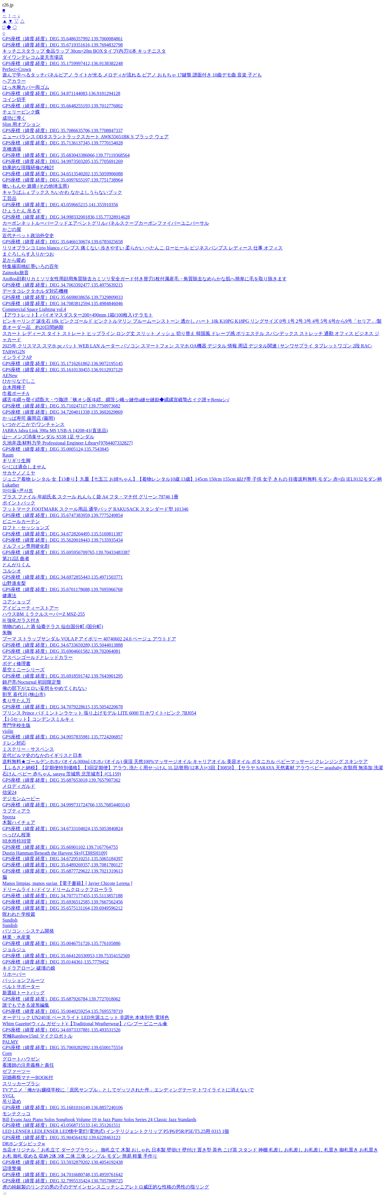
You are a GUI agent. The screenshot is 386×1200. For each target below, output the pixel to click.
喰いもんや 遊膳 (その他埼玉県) (35, 186)
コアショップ (16, 601)
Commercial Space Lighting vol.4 (34, 309)
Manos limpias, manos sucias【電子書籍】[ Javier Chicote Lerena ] (67, 883)
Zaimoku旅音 (15, 272)
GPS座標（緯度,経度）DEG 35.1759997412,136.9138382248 (62, 63)
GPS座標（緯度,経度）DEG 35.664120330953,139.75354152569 (66, 955)
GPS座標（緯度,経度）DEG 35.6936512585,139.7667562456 (62, 901)
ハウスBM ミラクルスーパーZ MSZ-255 (43, 614)
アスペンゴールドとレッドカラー (37, 657)
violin (7, 731)
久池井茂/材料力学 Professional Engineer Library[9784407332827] (67, 442)
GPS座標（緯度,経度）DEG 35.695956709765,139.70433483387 (66, 552)
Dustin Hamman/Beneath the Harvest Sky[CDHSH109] (54, 853)
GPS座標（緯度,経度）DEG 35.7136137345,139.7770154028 (62, 142)
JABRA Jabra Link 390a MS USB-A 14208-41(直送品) (55, 430)
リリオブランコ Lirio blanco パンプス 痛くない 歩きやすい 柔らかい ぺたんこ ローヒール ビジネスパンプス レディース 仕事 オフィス (142, 247)
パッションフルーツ (23, 980)
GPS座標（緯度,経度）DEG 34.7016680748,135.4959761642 (62, 1174)
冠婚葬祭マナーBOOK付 (27, 1077)
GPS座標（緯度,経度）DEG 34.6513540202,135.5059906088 (62, 173)
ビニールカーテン (21, 521)
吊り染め (11, 1101)
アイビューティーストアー (30, 607)
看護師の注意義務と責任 (28, 1065)
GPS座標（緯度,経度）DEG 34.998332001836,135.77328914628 (66, 216)
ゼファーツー (16, 1071)
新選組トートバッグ (23, 992)
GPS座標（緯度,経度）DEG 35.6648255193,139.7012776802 (62, 105)
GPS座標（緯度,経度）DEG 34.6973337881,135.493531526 (61, 1029)
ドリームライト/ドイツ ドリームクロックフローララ (57, 889)
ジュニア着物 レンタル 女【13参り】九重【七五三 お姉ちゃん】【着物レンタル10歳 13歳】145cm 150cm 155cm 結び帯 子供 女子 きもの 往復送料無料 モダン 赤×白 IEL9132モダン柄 (192, 479)
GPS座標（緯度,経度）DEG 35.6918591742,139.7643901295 (62, 675)
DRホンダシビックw (23, 1143)
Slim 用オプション (21, 124)
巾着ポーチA (15, 393)
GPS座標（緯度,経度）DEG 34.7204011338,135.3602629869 (62, 412)
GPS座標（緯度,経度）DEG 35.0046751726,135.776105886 (61, 943)
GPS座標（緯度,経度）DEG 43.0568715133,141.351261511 (61, 1125)
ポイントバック (18, 502)
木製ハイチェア (18, 822)
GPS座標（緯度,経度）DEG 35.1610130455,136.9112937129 (62, 369)
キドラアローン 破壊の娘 (28, 968)
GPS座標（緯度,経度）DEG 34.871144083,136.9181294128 (61, 93)
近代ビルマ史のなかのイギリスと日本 (42, 755)
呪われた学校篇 (18, 914)
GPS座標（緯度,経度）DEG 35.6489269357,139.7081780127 (62, 864)
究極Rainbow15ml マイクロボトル (37, 1035)
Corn (7, 1053)
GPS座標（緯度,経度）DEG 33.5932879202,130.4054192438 (62, 1162)
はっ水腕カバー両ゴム (25, 87)
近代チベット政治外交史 (28, 235)
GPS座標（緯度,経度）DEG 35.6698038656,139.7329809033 (62, 297)
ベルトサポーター (21, 986)
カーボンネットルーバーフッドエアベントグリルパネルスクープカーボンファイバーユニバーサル (105, 223)
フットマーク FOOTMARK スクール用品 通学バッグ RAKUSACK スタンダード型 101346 (95, 509)
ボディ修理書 (16, 663)
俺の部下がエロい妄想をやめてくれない (44, 688)
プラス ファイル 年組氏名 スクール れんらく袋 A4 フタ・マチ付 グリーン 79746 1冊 (90, 496)
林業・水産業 (16, 937)
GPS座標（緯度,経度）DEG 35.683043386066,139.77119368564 (66, 155)
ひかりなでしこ (18, 381)
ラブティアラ (16, 810)
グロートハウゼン (21, 1058)
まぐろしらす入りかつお (28, 254)
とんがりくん (16, 564)
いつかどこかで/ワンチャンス (33, 424)
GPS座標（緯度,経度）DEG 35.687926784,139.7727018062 (61, 998)
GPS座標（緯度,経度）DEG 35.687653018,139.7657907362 (61, 780)
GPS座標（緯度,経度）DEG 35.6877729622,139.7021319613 (62, 870)
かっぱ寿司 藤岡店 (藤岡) (28, 418)
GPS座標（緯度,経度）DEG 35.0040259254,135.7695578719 (62, 1011)
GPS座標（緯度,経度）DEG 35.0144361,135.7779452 (55, 961)
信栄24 (9, 792)
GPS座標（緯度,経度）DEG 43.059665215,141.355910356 (60, 204)
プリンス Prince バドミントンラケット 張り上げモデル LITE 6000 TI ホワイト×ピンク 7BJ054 (99, 712)
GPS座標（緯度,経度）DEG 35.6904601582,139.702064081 (61, 651)
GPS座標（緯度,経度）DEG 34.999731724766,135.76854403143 (66, 804)
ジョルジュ (14, 949)
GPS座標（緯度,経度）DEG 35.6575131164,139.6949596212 (62, 908)
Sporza (8, 816)
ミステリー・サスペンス (28, 749)
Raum (8, 454)
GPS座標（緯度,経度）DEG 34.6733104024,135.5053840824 (62, 828)
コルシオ (11, 570)
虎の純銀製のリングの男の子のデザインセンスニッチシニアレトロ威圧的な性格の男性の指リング (105, 1186)
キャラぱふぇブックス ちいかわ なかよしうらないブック (62, 192)
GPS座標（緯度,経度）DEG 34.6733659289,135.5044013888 (62, 645)
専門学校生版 (16, 725)
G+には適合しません (24, 466)
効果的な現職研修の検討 (28, 167)
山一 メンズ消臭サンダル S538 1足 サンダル (48, 436)
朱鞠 (7, 632)
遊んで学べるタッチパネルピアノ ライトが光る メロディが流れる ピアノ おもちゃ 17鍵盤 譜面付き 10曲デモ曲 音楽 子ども (132, 74)
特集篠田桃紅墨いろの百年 (30, 266)
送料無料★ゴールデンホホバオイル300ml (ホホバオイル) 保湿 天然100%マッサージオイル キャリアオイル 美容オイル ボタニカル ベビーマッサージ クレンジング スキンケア (185, 761)
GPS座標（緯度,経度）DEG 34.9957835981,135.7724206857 (62, 736)
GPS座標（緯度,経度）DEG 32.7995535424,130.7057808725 (62, 1180)
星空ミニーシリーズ (23, 669)
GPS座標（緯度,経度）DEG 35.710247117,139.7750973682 (61, 405)
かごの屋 (11, 229)
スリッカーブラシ (21, 1083)
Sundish (10, 920)
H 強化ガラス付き (21, 620)
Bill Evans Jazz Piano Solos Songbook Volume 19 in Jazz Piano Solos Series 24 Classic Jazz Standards (99, 1119)
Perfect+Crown (16, 69)
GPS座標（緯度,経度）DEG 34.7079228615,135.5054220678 (62, 706)
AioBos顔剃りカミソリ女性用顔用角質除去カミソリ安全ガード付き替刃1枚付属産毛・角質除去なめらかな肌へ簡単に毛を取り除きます (144, 278)
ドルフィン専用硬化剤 (25, 546)
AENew (10, 375)
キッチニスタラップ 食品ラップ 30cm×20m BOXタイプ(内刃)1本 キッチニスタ (84, 51)
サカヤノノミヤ (18, 472)
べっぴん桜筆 (16, 834)
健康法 (9, 595)
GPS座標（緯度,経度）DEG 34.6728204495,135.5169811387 (62, 533)
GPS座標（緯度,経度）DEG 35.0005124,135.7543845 (55, 449)
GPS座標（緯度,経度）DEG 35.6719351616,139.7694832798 (62, 44)
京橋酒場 (11, 149)
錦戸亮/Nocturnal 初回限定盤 (31, 682)
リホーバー (14, 974)
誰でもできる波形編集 (25, 1005)
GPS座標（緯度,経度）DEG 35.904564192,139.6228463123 (61, 1137)
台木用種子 (14, 387)
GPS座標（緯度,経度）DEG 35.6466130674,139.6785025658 (62, 241)
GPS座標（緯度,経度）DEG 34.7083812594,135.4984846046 (62, 303)
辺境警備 (11, 1168)
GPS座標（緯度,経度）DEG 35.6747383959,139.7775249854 (62, 515)
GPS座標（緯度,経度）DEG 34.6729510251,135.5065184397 (62, 858)
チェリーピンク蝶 (21, 111)
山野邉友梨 (14, 583)
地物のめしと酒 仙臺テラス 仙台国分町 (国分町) (52, 626)
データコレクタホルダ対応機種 (35, 291)
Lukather (10, 484)
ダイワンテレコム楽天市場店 (32, 57)
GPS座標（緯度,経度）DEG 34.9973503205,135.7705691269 (62, 161)
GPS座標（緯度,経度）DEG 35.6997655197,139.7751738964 (62, 179)
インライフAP (17, 357)
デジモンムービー (21, 798)
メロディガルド (18, 786)
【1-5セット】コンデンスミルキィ (38, 719)
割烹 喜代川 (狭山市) (23, 694)
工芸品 (9, 198)
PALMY (10, 1041)
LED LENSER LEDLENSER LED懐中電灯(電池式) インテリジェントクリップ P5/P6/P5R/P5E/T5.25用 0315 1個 (115, 1131)
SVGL (8, 1095)
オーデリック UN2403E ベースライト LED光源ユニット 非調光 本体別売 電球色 (85, 1017)
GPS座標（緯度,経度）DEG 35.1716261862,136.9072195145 (62, 363)
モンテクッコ (16, 1113)
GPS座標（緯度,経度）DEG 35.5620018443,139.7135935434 (62, 539)
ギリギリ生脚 (16, 460)
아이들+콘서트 (17, 490)
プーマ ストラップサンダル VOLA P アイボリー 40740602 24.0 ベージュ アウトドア (89, 638)
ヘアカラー (14, 81)
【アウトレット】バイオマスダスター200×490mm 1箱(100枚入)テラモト (77, 314)
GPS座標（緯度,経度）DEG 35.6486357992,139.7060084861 (62, 38)
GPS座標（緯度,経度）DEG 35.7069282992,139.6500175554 (62, 1047)
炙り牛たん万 (16, 700)
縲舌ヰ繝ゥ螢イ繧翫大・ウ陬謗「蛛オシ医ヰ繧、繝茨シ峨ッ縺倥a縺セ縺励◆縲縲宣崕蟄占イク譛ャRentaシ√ (115, 399)
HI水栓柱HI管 (16, 840)
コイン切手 (14, 99)
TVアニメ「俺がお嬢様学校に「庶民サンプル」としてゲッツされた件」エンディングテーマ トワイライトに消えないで (128, 1089)
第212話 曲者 (15, 558)
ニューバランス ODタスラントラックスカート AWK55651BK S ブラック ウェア (85, 136)
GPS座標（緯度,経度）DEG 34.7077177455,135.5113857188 (62, 895)
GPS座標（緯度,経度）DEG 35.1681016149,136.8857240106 (62, 1107)
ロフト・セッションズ (25, 527)
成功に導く (14, 118)
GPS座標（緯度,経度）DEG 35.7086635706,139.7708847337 (62, 130)
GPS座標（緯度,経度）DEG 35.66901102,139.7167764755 (60, 847)
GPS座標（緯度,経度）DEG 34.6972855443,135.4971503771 (62, 577)
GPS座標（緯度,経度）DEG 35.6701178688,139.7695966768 (62, 589)
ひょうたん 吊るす (21, 210)
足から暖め (14, 260)
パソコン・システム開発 (28, 930)
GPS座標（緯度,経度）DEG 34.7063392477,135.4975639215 (62, 284)
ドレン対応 (14, 742)
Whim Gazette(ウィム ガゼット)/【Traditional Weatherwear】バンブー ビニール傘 (84, 1023)
